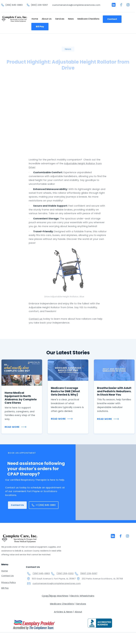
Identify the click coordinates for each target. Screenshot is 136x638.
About (78, 611)
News (71, 18)
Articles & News (63, 611)
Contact (112, 19)
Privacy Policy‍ (8, 585)
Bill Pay (40, 26)
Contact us (36, 328)
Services (59, 18)
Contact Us (17, 505)
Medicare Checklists (88, 18)
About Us (47, 18)
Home (35, 18)
